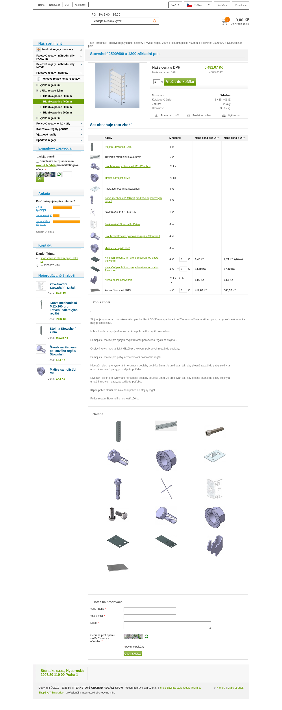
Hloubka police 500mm (57, 107)
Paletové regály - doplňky (52, 72)
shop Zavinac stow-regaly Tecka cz (180, 687)
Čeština (194, 5)
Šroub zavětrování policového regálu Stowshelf (132, 236)
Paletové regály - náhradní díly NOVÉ (55, 66)
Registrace (241, 5)
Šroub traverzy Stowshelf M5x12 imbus (127, 166)
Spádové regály (46, 140)
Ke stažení (80, 5)
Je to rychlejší (41, 208)
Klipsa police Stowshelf (118, 280)
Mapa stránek (235, 687)
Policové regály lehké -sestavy (125, 42)
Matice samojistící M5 (117, 177)
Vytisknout (234, 115)
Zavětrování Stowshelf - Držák (122, 224)
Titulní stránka (96, 42)
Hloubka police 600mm (57, 112)
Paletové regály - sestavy (54, 49)
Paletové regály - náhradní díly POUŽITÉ (55, 57)
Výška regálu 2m (50, 85)
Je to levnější (44, 215)
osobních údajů (46, 165)
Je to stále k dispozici (43, 223)
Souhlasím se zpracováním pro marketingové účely (57, 165)
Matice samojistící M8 (117, 248)
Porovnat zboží (170, 115)
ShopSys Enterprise (51, 692)
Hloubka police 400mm (184, 42)
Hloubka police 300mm (57, 96)
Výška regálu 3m (50, 118)
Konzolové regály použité (52, 129)
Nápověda (54, 5)
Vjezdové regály (46, 134)
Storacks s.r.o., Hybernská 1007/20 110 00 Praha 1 (62, 673)
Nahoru (221, 687)
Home (41, 5)
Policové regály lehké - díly (53, 123)
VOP (67, 5)
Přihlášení (222, 5)
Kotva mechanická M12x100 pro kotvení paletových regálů (64, 308)
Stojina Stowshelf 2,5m (118, 146)
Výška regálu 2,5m (157, 42)
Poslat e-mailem (202, 115)
